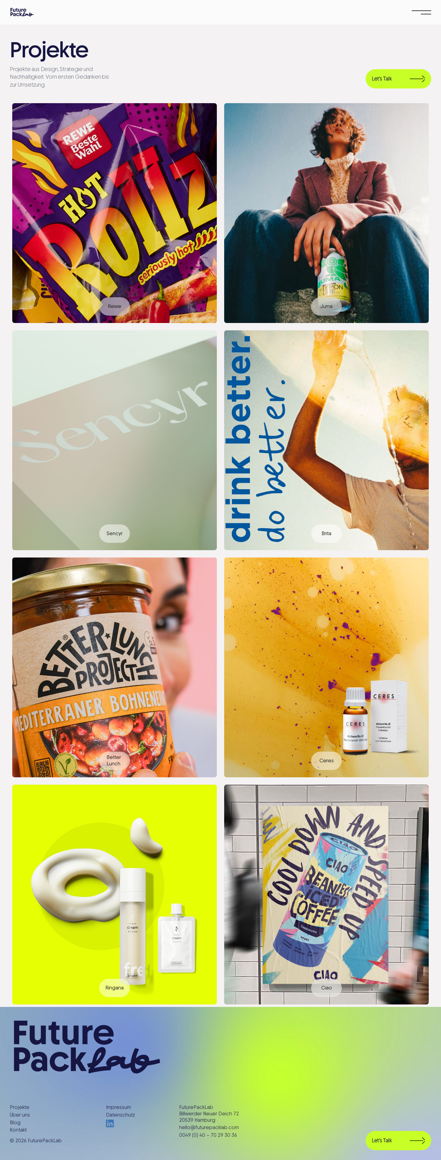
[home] (22, 12)
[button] (421, 12)
